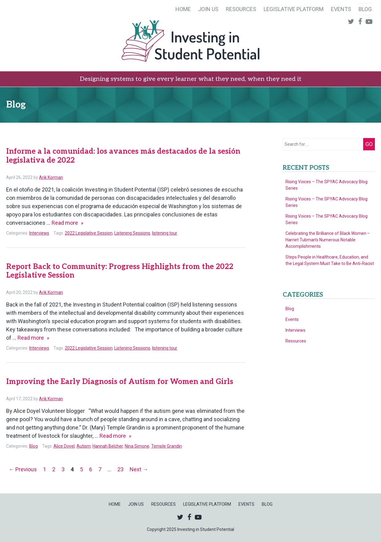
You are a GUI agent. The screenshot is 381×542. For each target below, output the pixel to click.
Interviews (39, 233)
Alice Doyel (64, 446)
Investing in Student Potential (190, 41)
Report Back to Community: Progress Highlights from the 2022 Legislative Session (119, 271)
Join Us (208, 9)
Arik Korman (51, 177)
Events (341, 9)
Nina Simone (137, 446)
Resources (241, 9)
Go (369, 144)
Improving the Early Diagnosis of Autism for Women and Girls (119, 381)
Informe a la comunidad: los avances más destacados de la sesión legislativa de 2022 (123, 156)
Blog (365, 9)
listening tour (164, 233)
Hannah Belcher (107, 446)
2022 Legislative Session (88, 233)
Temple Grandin (166, 446)
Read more (67, 223)
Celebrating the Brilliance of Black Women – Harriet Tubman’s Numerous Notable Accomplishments (327, 240)
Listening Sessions (132, 233)
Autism (84, 446)
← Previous (23, 469)
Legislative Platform (294, 9)
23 (120, 469)
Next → (139, 469)
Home (183, 9)
